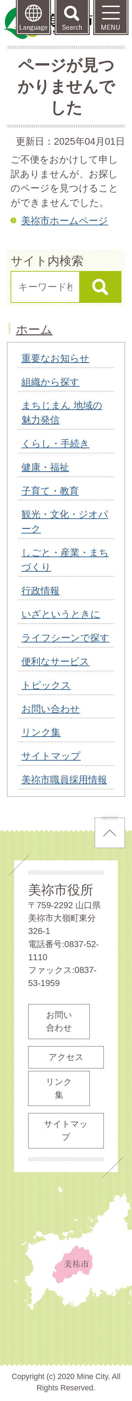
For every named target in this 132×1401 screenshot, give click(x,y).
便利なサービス (55, 661)
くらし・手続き (55, 443)
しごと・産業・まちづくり (65, 559)
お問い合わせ (50, 708)
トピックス (46, 685)
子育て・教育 (50, 490)
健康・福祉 (45, 467)
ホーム (34, 329)
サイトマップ (51, 755)
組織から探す (50, 381)
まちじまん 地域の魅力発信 (61, 412)
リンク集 (41, 732)
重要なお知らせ (55, 358)
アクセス (66, 1057)
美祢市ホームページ (64, 220)
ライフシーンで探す (65, 637)
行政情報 (40, 590)
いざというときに (60, 614)
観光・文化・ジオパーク (64, 521)
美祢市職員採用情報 (64, 779)
